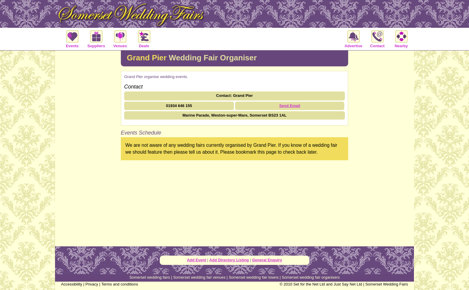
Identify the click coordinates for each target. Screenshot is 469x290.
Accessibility (71, 284)
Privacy (91, 284)
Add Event (196, 260)
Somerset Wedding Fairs (386, 284)
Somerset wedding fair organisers (311, 277)
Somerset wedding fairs (149, 277)
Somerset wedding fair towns (253, 277)
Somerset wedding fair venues (199, 277)
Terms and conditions (119, 284)
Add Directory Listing (229, 260)
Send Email (289, 105)
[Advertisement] (88, 147)
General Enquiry (267, 260)
